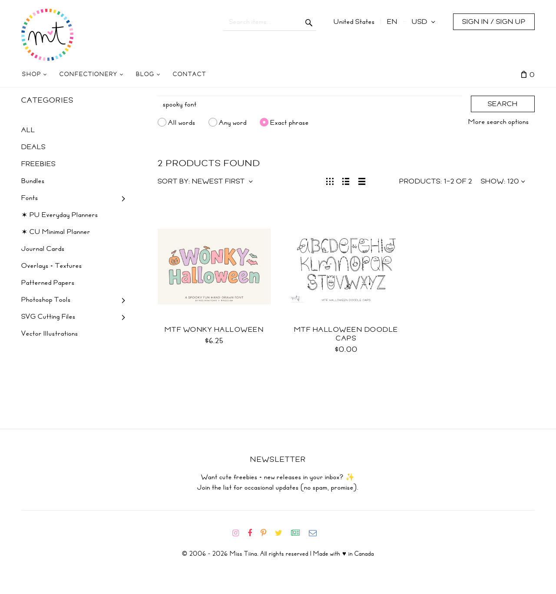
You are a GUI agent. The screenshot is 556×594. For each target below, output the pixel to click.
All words (181, 122)
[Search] (310, 104)
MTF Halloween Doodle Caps (346, 334)
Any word (233, 122)
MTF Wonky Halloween (214, 329)
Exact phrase (289, 122)
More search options (498, 122)
